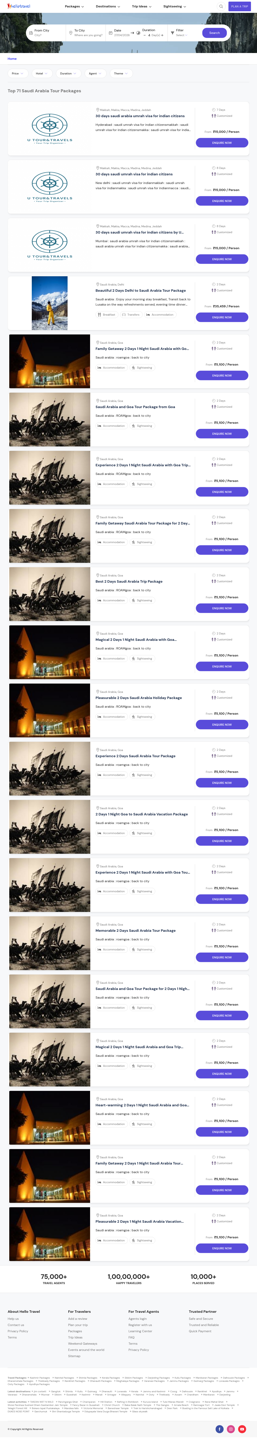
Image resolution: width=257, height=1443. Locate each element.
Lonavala (121, 1391)
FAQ (131, 1337)
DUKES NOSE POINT (19, 1411)
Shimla (69, 1391)
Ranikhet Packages (75, 1381)
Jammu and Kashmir (154, 1391)
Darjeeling (224, 1394)
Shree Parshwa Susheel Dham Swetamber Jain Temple (38, 1405)
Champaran (89, 1402)
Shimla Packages (88, 1378)
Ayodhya (217, 1391)
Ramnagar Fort (201, 1405)
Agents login (137, 1319)
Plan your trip (78, 1325)
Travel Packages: (17, 1378)
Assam (178, 1394)
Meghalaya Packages (127, 1381)
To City (79, 30)
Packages (72, 6)
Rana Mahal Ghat (214, 1402)
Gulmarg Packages (203, 1381)
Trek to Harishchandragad (147, 1408)
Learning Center (140, 1331)
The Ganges (162, 1405)
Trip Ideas (140, 6)
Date (117, 30)
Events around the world (86, 1350)
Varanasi (12, 1394)
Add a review (77, 1319)
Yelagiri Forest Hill (17, 1408)
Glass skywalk (139, 1411)
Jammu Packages (179, 1381)
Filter (180, 30)
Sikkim (58, 1394)
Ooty (151, 1394)
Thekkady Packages (49, 1381)
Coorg (173, 1391)
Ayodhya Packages (39, 1384)
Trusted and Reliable (204, 1325)
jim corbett (40, 1391)
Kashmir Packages (40, 1378)
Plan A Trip (238, 6)
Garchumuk (40, 1411)
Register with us (140, 1325)
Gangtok (56, 1391)
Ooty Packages (16, 1384)
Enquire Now (222, 144)
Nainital (140, 1394)
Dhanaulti (107, 1391)
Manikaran (209, 1394)
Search (214, 33)
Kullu (80, 1391)
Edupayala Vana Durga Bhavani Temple (106, 1411)
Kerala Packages (111, 1378)
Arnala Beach (181, 1405)
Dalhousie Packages (234, 1378)
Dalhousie (187, 1391)
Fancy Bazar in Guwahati (86, 1405)
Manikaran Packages (207, 1378)
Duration (148, 30)
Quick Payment (200, 1331)
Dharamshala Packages (20, 1381)
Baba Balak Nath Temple (137, 1405)
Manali (99, 1394)
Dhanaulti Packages (101, 1381)
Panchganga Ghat (68, 1402)
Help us (13, 1319)
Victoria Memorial (93, 1408)
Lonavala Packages (229, 1381)
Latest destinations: (19, 1391)
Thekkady (164, 1394)
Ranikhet (202, 1391)
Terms (12, 1337)
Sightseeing (173, 6)
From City (42, 30)
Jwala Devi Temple (224, 1405)
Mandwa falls (71, 1408)
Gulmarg (92, 1391)
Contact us (16, 1325)
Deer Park (172, 1408)
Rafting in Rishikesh (127, 1402)
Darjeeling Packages (159, 1378)
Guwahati (71, 1394)
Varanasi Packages (154, 1381)
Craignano (194, 1402)
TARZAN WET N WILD (41, 1402)
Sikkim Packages (134, 1378)
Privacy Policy (18, 1331)
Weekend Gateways (82, 1343)
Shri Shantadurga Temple (66, 1411)
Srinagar (111, 1394)
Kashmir (86, 1394)
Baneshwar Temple (118, 1408)
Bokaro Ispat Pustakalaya (46, 1408)
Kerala (134, 1391)
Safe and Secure (201, 1319)
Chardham (192, 1394)
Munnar (45, 1394)
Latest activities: (17, 1402)
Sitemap (74, 1356)
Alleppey (126, 1394)
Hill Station (106, 1402)
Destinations (106, 6)
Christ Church (112, 1405)
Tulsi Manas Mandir (173, 1402)
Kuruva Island (150, 1402)
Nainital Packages (64, 1378)
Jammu (230, 1391)
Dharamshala (29, 1394)
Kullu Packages (183, 1378)
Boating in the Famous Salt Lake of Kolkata (205, 1408)
